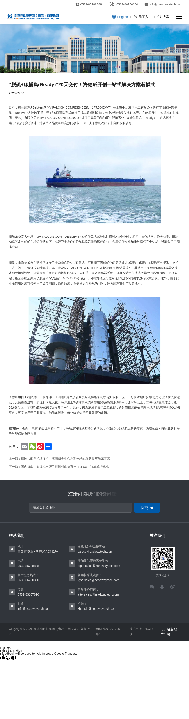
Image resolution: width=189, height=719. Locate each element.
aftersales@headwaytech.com (98, 594)
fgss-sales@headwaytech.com (98, 580)
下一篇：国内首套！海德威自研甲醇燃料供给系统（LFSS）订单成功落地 (59, 466)
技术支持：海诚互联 (141, 631)
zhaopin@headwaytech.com (97, 608)
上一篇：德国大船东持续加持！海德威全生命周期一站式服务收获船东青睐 (59, 458)
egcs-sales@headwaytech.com (99, 566)
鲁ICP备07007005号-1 (107, 631)
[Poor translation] (10, 658)
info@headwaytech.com (34, 608)
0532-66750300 (28, 580)
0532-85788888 (28, 566)
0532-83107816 (28, 594)
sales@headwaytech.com (95, 551)
